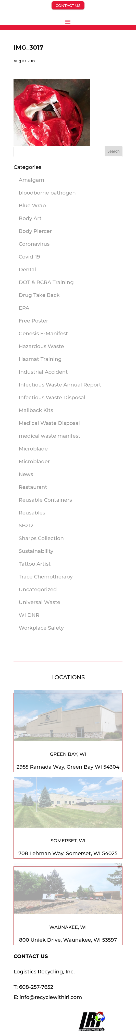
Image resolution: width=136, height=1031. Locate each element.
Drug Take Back (39, 295)
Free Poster (33, 321)
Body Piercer (35, 231)
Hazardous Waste (41, 346)
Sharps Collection (41, 538)
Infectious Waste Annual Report (60, 385)
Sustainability (36, 551)
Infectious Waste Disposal (52, 397)
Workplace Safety (41, 628)
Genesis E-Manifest (43, 333)
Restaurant (33, 487)
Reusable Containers (45, 500)
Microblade (33, 449)
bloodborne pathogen (47, 193)
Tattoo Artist (35, 564)
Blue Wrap (32, 205)
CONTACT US (68, 5)
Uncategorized (38, 589)
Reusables (32, 513)
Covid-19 (29, 257)
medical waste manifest (49, 436)
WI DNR (29, 615)
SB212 (26, 525)
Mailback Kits (36, 410)
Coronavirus (34, 244)
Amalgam (31, 180)
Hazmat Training (40, 359)
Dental (27, 269)
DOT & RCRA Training (46, 282)
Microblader (34, 461)
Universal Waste (39, 602)
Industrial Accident (43, 372)
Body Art (30, 218)
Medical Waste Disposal (49, 423)
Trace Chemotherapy (46, 577)
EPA (24, 308)
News (26, 474)
